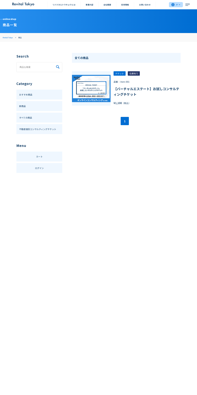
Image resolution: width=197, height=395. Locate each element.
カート (39, 156)
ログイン (39, 168)
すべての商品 (25, 117)
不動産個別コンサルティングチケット (37, 129)
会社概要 (107, 4)
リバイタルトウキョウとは (64, 4)
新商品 (22, 106)
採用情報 (125, 4)
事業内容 (89, 4)
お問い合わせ (145, 4)
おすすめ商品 (25, 94)
